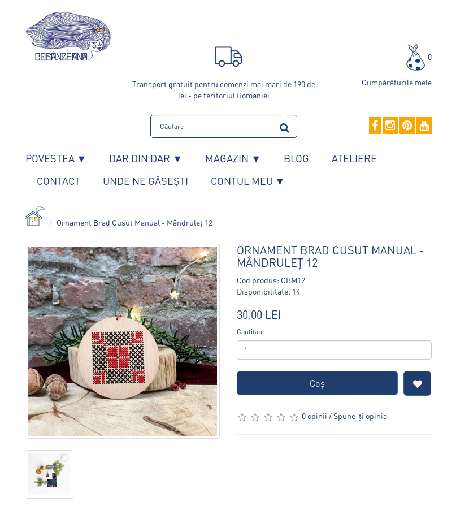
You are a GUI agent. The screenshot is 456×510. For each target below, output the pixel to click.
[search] (284, 125)
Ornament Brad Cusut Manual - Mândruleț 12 (134, 222)
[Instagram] (390, 126)
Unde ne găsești (145, 180)
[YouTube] (424, 126)
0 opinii (314, 415)
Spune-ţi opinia (360, 415)
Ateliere (354, 158)
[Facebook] (375, 126)
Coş (317, 383)
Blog (296, 158)
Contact (58, 180)
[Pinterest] (407, 126)
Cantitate (250, 331)
